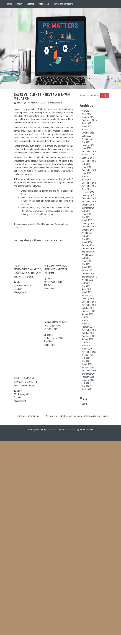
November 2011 (89, 305)
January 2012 (88, 298)
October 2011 (88, 308)
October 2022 (88, 132)
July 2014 (86, 236)
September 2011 (89, 311)
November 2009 (89, 352)
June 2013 (86, 261)
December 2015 (89, 198)
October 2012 (88, 273)
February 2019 (88, 154)
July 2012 (86, 283)
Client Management (53, 102)
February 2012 (88, 295)
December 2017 (89, 170)
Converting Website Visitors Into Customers (56, 328)
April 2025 (86, 114)
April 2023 (86, 123)
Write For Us (44, 4)
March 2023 (87, 126)
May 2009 (86, 361)
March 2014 (87, 242)
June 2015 (86, 214)
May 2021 (86, 142)
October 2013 (88, 248)
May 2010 (86, 345)
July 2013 (86, 258)
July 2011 (86, 317)
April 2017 (86, 179)
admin (19, 102)
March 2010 (87, 348)
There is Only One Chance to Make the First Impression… (25, 386)
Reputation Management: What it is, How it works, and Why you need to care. (28, 273)
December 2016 (89, 183)
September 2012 (89, 276)
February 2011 (88, 327)
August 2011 (87, 314)
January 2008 (88, 380)
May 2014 (86, 239)
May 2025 (86, 111)
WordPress (51, 434)
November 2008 (89, 370)
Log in (84, 404)
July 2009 (86, 358)
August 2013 (87, 255)
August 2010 (87, 339)
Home (9, 4)
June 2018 (86, 167)
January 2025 (88, 117)
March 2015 (87, 220)
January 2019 (88, 158)
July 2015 (86, 211)
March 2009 (87, 364)
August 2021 (87, 139)
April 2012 (86, 289)
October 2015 (88, 204)
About (19, 4)
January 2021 (88, 145)
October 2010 (88, 333)
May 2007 (86, 386)
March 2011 (87, 323)
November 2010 (89, 330)
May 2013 (86, 264)
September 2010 (89, 336)
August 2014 (87, 233)
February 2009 (88, 367)
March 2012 (87, 292)
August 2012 (87, 280)
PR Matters (61, 25)
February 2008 (88, 377)
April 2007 (86, 389)
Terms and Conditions (63, 4)
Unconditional (70, 434)
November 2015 (89, 201)
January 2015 (88, 223)
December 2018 (89, 161)
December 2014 (89, 226)
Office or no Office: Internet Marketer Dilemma (55, 271)
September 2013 (89, 251)
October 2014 (88, 230)
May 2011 (86, 320)
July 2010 (86, 342)
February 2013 (88, 270)
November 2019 (89, 151)
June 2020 (86, 148)
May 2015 (86, 217)
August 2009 (87, 355)
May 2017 (86, 176)
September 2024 (89, 120)
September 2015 (89, 208)
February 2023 (88, 129)
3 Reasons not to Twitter (26, 420)
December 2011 (89, 302)
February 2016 (88, 192)
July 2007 (86, 383)
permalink (18, 227)
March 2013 (87, 267)
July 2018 (86, 164)
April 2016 (86, 189)
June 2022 (86, 136)
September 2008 (89, 374)
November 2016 (89, 186)
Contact (30, 4)
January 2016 (88, 195)
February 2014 (88, 245)
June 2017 (86, 173)
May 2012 (86, 286)
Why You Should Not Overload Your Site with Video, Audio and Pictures (78, 420)
